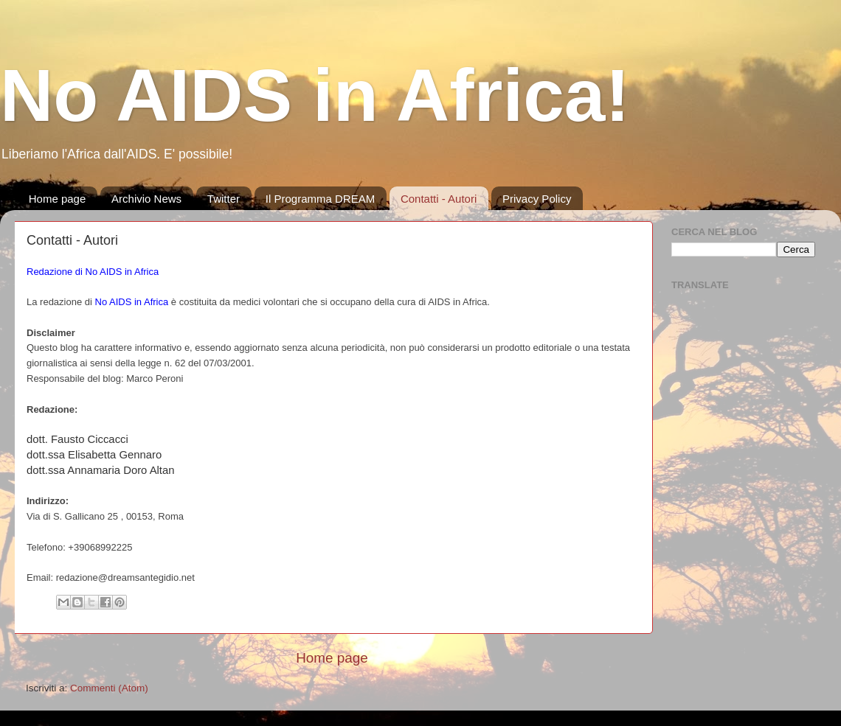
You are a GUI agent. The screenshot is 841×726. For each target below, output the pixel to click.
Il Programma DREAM (320, 198)
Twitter (223, 198)
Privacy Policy (536, 198)
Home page (57, 198)
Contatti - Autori (439, 198)
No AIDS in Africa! (315, 95)
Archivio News (146, 198)
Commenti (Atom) (109, 688)
